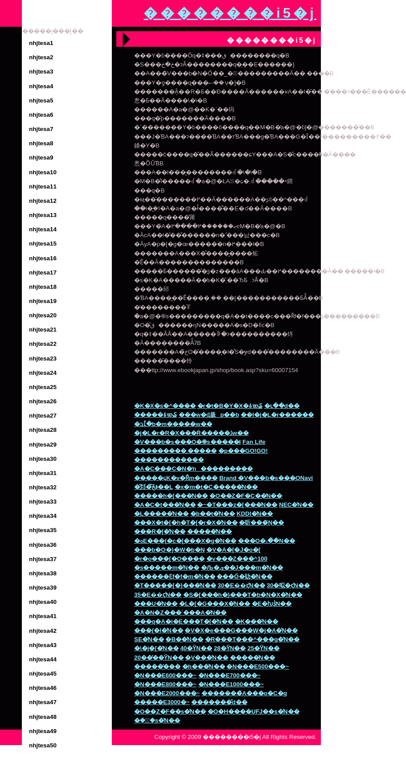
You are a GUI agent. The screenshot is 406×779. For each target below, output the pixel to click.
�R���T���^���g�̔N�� (252, 639)
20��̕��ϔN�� (159, 657)
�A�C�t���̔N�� (165, 504)
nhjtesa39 (43, 587)
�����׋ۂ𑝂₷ (155, 414)
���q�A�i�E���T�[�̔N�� (183, 621)
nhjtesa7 (41, 129)
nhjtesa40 (43, 602)
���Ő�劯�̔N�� (244, 576)
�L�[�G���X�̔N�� (214, 603)
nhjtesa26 (43, 401)
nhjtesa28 (43, 429)
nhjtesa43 (43, 645)
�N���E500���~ (257, 666)
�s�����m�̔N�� (166, 567)
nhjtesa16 (43, 258)
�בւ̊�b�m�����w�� (173, 424)
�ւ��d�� (281, 405)
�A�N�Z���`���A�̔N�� (180, 612)
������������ (169, 459)
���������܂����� (175, 450)
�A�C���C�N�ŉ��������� (193, 468)
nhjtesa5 (41, 100)
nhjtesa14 (43, 229)
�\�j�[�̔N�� (156, 648)
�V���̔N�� (206, 657)
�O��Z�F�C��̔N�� (245, 495)
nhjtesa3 (41, 71)
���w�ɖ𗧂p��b (209, 414)
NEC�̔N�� (296, 504)
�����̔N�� (209, 531)
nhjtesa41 (43, 616)
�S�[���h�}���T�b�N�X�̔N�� (242, 594)
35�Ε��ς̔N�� (157, 594)
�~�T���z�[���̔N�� (237, 504)
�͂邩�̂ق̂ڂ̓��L (153, 487)
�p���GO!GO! (243, 450)
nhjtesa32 (43, 487)
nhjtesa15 (43, 243)
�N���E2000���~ (167, 693)
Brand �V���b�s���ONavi (266, 478)
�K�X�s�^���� (165, 405)
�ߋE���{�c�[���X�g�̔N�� (185, 540)
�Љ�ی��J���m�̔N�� (242, 567)
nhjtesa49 (43, 731)
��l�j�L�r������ (277, 414)
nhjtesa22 (43, 343)
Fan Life (254, 442)
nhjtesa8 (41, 143)
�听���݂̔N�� (261, 522)
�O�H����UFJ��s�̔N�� (253, 711)
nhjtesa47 (43, 702)
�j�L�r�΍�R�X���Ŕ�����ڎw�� (191, 433)
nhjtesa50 (43, 745)
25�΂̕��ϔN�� (263, 648)
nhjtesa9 (41, 157)
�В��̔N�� (184, 639)
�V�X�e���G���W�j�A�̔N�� (241, 630)
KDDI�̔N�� (255, 513)
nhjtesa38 (43, 573)
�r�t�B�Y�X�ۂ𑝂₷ (229, 405)
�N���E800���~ (165, 684)
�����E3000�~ (162, 702)
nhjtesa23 (43, 358)
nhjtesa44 (43, 659)
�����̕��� (157, 666)
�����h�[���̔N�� (171, 495)
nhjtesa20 (43, 315)
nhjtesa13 (43, 215)
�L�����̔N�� (161, 513)
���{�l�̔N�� (158, 630)
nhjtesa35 (43, 530)
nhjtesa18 (43, 286)
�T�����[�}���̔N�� (175, 585)
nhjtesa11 (43, 186)
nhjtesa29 (43, 444)
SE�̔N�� (149, 639)
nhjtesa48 (43, 716)
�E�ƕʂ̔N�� (272, 603)
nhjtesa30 (43, 458)
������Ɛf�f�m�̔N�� (174, 576)
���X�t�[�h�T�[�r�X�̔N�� (186, 522)
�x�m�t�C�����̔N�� (216, 487)
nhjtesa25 (43, 387)
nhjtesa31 (43, 473)
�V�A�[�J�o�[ (233, 549)
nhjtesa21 (43, 329)
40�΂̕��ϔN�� (196, 648)
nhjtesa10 (43, 172)
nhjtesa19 (43, 301)
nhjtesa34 (43, 515)
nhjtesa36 (43, 544)
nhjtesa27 (43, 415)
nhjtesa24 (43, 372)
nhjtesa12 (43, 200)
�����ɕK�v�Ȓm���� (175, 478)
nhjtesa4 (41, 86)
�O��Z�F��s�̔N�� (170, 711)
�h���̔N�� (203, 666)
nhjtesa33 (43, 501)
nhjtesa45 (43, 673)
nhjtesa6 (41, 114)
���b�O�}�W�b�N (169, 549)
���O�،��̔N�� (266, 540)
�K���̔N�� (256, 621)
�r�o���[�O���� (169, 558)
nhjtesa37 (43, 559)
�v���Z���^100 (236, 558)
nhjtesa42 (43, 630)
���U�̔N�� (155, 603)
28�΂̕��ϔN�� (230, 648)
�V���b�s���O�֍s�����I (187, 442)
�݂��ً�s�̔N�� (157, 720)
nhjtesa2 (41, 57)
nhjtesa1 (41, 43)
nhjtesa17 (43, 272)
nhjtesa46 (43, 688)
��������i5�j (230, 13)
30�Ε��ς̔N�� (241, 585)
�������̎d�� (219, 702)
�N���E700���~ (229, 675)
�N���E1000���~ (231, 684)
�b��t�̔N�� (212, 513)
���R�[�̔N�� (159, 531)
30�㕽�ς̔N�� (288, 585)
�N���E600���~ (165, 675)
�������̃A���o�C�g (244, 693)
